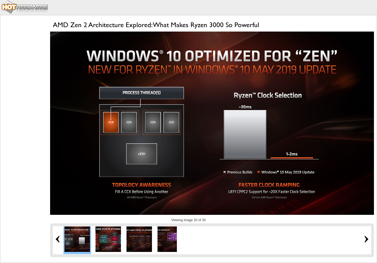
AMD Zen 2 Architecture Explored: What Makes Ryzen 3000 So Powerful (156, 25)
